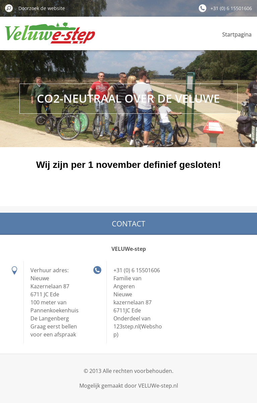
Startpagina (237, 34)
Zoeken (9, 8)
